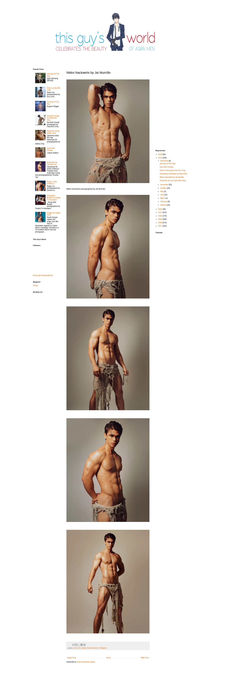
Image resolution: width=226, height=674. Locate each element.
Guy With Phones (166, 167)
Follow (35, 286)
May (162, 191)
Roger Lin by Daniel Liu (52, 183)
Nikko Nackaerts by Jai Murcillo (172, 177)
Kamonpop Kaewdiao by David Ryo (173, 174)
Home (108, 658)
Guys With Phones (51, 149)
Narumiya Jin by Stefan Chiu (53, 132)
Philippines (103, 648)
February (164, 201)
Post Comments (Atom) (86, 662)
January (163, 205)
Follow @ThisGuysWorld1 (43, 275)
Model (84, 648)
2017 (160, 226)
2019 (160, 219)
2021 (160, 212)
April (162, 195)
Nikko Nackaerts (92, 648)
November (164, 185)
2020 (160, 216)
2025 (160, 154)
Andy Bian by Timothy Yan (52, 163)
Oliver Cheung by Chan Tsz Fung (172, 170)
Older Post (145, 658)
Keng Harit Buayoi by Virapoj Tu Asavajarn (53, 198)
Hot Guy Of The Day (168, 164)
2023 (160, 158)
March (163, 198)
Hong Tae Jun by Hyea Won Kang (173, 180)
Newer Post (71, 658)
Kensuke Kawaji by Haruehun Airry (53, 118)
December (164, 161)
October (163, 188)
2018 (160, 223)
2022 (160, 209)
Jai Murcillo (77, 648)
